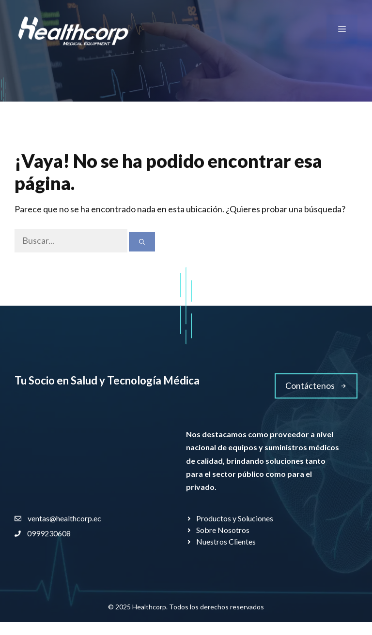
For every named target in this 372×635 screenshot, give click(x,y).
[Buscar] (142, 241)
